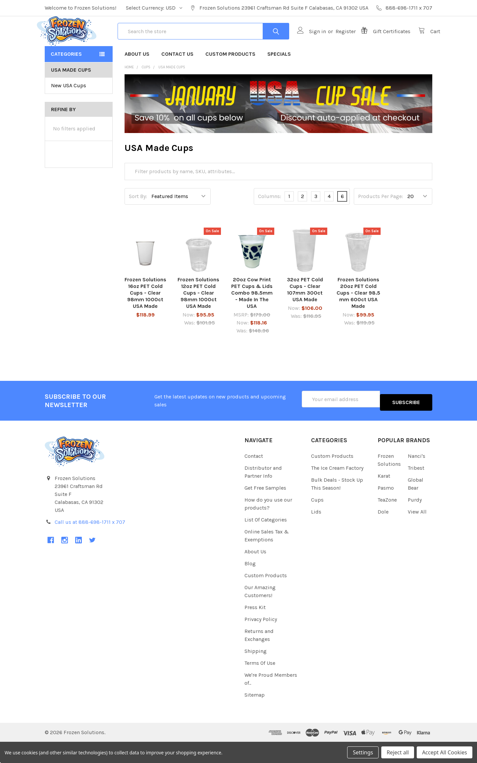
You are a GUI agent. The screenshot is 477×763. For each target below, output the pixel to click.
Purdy (415, 520)
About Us (137, 78)
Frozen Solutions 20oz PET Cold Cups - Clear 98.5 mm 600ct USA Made (358, 316)
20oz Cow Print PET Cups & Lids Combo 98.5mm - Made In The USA (252, 316)
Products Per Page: (380, 220)
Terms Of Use (259, 683)
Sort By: (138, 220)
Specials (279, 78)
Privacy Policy (260, 640)
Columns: (269, 220)
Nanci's (416, 476)
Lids (316, 532)
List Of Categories (265, 540)
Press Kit (255, 628)
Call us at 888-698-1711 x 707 (90, 542)
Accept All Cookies (444, 752)
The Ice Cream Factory (337, 488)
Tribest (416, 488)
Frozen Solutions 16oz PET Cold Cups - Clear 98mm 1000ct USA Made (145, 316)
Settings (363, 752)
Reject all (398, 752)
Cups (317, 520)
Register (338, 43)
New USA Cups (68, 109)
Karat (384, 496)
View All (417, 532)
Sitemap (254, 715)
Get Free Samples (265, 508)
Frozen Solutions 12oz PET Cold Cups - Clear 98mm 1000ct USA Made (198, 316)
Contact (253, 476)
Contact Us (177, 78)
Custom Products (230, 78)
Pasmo (386, 508)
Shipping (255, 671)
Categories (66, 78)
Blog (250, 584)
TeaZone (387, 520)
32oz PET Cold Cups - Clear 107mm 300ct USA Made (305, 313)
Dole (383, 532)
